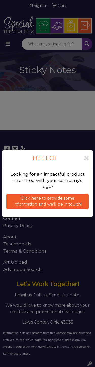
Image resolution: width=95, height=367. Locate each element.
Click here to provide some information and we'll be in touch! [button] (48, 201)
